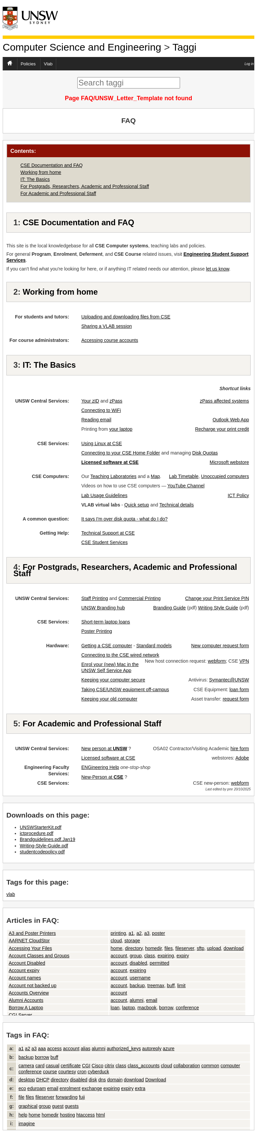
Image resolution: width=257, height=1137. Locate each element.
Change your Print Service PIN (217, 598)
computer (230, 1065)
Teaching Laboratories (113, 476)
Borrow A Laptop (26, 1007)
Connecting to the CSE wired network (120, 655)
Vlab (48, 63)
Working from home (40, 172)
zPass (115, 401)
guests (72, 1106)
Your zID (90, 401)
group (136, 955)
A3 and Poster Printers (32, 933)
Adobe (242, 758)
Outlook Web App (230, 419)
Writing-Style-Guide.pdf (44, 845)
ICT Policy (238, 495)
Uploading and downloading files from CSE (125, 316)
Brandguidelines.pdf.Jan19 (47, 839)
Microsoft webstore (229, 462)
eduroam (36, 1088)
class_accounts (143, 1065)
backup (137, 985)
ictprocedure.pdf (36, 833)
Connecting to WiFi (101, 410)
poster (158, 933)
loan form (239, 689)
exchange (92, 1088)
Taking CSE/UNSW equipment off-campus (125, 689)
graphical (27, 1106)
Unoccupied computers (225, 476)
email (151, 1000)
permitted (159, 963)
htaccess (85, 1115)
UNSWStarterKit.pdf (40, 827)
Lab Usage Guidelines (104, 495)
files (168, 948)
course (50, 1071)
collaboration (186, 1065)
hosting (67, 1115)
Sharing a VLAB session (106, 326)
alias (85, 1048)
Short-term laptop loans (105, 621)
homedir (153, 948)
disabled (138, 963)
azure (168, 1048)
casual (52, 1065)
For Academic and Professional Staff (58, 193)
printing (118, 933)
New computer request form (220, 645)
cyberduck (98, 1071)
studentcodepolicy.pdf (42, 851)
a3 (147, 933)
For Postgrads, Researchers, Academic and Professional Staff (84, 186)
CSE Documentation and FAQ (51, 165)
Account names (25, 977)
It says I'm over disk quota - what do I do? (124, 519)
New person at (104, 748)
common (210, 1065)
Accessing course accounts (109, 340)
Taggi (184, 47)
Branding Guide (169, 607)
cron (81, 1071)
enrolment (70, 1088)
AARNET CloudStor (29, 940)
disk (93, 1079)
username (140, 977)
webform (217, 661)
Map (155, 476)
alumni (136, 1000)
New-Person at (102, 777)
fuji (82, 1097)
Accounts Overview (29, 993)
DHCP (42, 1079)
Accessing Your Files (30, 948)
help (22, 1115)
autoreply (152, 1048)
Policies (28, 63)
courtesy (67, 1071)
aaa (42, 1048)
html (100, 1115)
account (119, 955)
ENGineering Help (100, 767)
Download (155, 1079)
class (149, 955)
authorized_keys (124, 1048)
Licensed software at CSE (108, 758)
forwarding (66, 1097)
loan (115, 1007)
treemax (155, 985)
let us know (217, 269)
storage (132, 940)
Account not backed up (32, 985)
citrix (109, 1065)
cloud (116, 940)
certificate (71, 1065)
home (116, 948)
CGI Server (20, 1015)
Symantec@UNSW (229, 679)
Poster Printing (96, 631)
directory (134, 948)
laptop (128, 1007)
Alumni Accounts (26, 1000)
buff (171, 985)
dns (102, 1079)
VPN (244, 661)
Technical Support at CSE (108, 533)
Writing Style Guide (218, 607)
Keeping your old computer (109, 699)
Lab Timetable (183, 476)
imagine (26, 1123)
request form (236, 699)
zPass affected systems (224, 401)
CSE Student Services (104, 542)
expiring (166, 955)
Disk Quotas (205, 453)
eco (22, 1088)
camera (26, 1065)
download (234, 948)
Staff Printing (94, 598)
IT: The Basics (35, 179)
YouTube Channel (185, 485)
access (54, 1048)
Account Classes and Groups (39, 955)
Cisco (97, 1065)
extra (140, 1088)
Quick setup (136, 504)
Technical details (176, 504)
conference (187, 1007)
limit (181, 985)
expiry (183, 955)
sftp (200, 948)
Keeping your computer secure (113, 679)
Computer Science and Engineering (82, 47)
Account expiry (24, 970)
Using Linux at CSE (101, 443)
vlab (10, 894)
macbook (147, 1007)
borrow (166, 1007)
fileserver (184, 948)
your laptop (120, 429)
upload (214, 948)
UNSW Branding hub (103, 607)
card (40, 1065)
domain (114, 1079)
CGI (86, 1065)
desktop (26, 1079)
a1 (131, 933)
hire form (240, 748)
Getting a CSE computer (106, 645)
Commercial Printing (139, 598)
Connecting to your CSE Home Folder (120, 453)
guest (58, 1106)
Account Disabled (27, 963)
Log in (249, 64)
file (21, 1097)
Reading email (96, 419)
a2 (139, 933)
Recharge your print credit (222, 429)
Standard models (154, 645)
